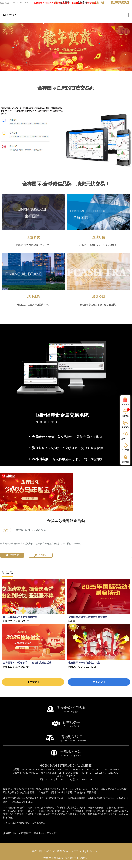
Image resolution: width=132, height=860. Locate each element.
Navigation (9, 15)
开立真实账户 (120, 2)
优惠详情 (12, 555)
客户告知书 (70, 857)
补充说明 (47, 857)
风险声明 (91, 792)
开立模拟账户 (99, 2)
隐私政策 (58, 857)
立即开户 (40, 555)
